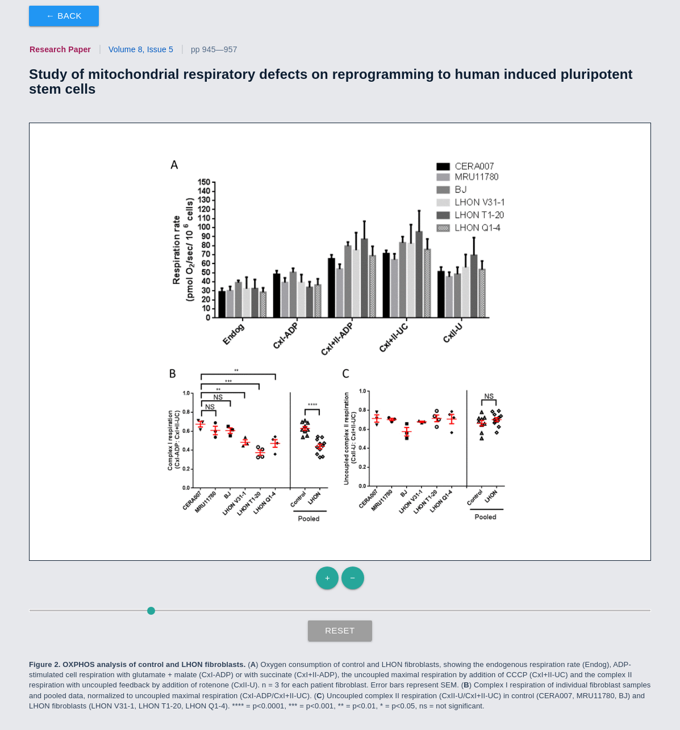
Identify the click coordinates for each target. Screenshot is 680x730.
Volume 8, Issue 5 (141, 49)
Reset (340, 630)
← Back (64, 15)
